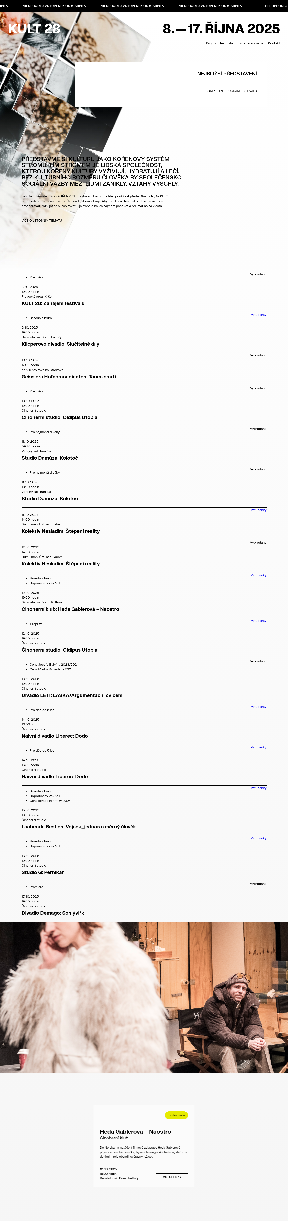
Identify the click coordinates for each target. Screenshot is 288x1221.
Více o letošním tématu (42, 221)
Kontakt (274, 43)
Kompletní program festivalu (231, 91)
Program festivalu (219, 43)
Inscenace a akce (250, 43)
